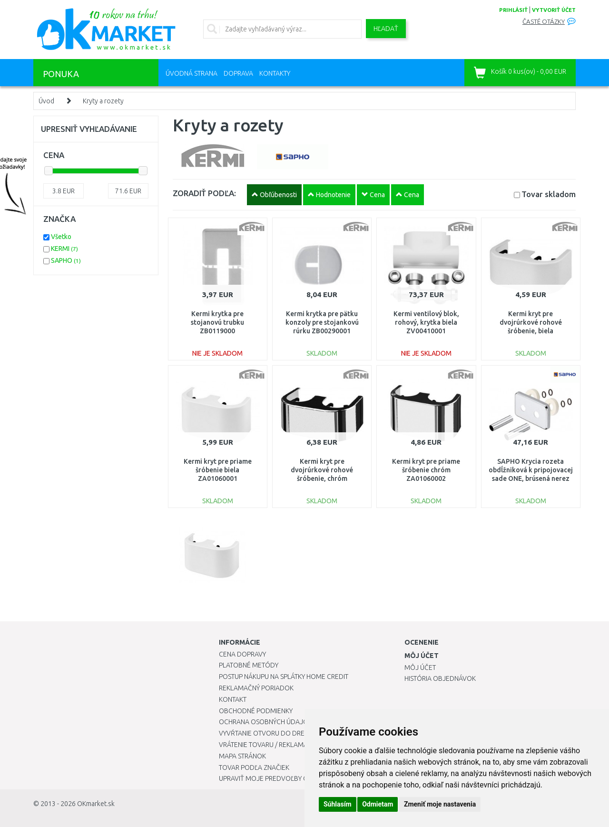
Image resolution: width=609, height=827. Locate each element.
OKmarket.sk (96, 803)
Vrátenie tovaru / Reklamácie (268, 744)
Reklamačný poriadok (256, 688)
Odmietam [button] (377, 804)
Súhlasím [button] (338, 804)
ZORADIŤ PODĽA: (204, 193)
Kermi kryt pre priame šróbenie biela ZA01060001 (218, 470)
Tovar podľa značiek (254, 767)
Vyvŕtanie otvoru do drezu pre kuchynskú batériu (304, 733)
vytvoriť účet (554, 10)
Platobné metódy (248, 665)
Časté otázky (543, 21)
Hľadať (385, 28)
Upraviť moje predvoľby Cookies (274, 778)
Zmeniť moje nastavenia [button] (440, 804)
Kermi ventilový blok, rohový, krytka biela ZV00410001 (426, 322)
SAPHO (66, 260)
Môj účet (420, 667)
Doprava (238, 73)
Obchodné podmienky (256, 711)
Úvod (46, 101)
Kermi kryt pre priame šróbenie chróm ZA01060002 (426, 470)
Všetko (61, 236)
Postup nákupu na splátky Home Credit (283, 676)
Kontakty (274, 73)
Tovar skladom (548, 194)
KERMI (64, 248)
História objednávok (440, 678)
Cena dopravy (242, 654)
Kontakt (232, 699)
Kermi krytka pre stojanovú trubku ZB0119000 (217, 322)
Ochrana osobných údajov (266, 722)
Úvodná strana (191, 73)
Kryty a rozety (103, 101)
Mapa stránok (242, 756)
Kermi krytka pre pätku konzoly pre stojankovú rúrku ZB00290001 (322, 322)
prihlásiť (513, 10)
